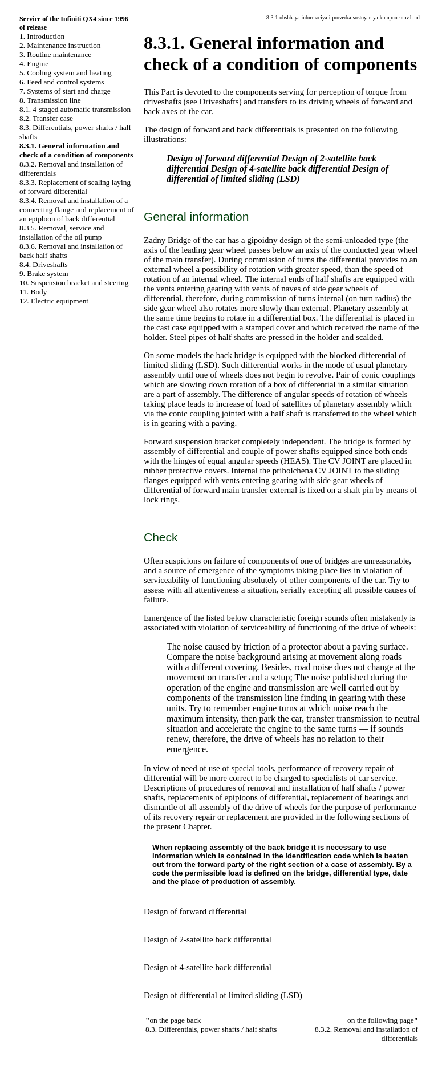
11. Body (33, 291)
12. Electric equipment (53, 301)
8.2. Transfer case (46, 118)
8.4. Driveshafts (43, 264)
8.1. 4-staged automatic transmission (75, 109)
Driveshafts (218, 101)
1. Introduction (41, 36)
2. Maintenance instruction (60, 45)
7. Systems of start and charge (65, 91)
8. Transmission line (50, 100)
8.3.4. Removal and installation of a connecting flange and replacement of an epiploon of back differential (76, 209)
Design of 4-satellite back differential (280, 168)
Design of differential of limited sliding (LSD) (277, 174)
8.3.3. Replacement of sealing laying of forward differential (75, 187)
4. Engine (33, 63)
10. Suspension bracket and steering (73, 282)
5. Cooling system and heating (65, 72)
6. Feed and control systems (61, 82)
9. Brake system (43, 273)
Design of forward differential (223, 158)
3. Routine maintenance (55, 54)
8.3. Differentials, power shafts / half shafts (211, 1029)
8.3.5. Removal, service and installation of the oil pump (61, 232)
